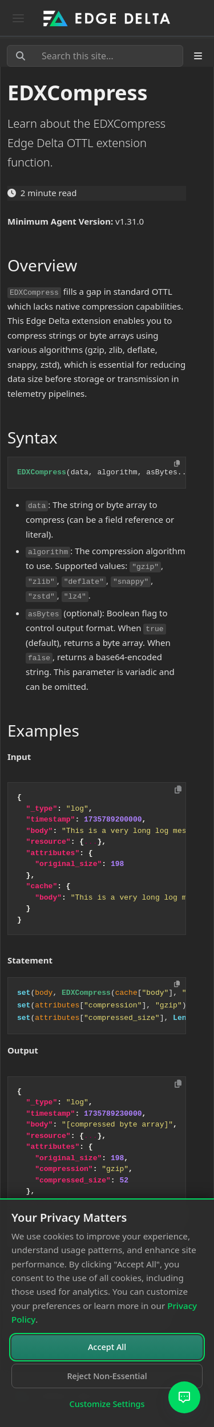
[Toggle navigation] (18, 18)
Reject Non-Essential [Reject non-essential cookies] (107, 1376)
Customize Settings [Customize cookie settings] (107, 1403)
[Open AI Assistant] (184, 1397)
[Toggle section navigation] (198, 55)
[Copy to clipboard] (178, 789)
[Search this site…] (95, 56)
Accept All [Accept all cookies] (107, 1346)
